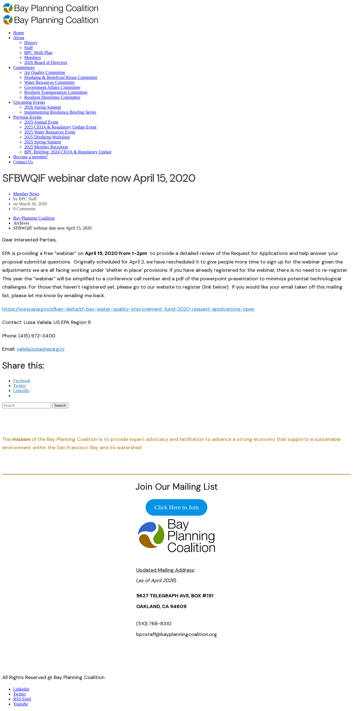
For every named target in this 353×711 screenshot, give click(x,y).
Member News (26, 193)
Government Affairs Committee (52, 87)
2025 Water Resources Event (49, 132)
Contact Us (23, 161)
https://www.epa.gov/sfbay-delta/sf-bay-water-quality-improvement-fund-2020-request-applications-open (128, 309)
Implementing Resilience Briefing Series (60, 112)
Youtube (20, 704)
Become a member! (30, 157)
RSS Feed (22, 699)
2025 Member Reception (46, 147)
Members (32, 57)
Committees (23, 67)
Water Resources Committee (49, 82)
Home (18, 32)
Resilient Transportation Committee (55, 92)
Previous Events (27, 117)
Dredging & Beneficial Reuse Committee (60, 77)
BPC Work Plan (38, 52)
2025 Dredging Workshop (47, 137)
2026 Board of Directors (45, 62)
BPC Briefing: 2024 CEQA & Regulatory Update (67, 152)
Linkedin (21, 689)
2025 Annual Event (41, 122)
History (31, 42)
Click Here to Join (176, 507)
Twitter (19, 694)
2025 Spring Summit (42, 142)
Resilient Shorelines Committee (52, 97)
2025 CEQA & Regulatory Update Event (60, 127)
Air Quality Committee (44, 72)
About (18, 37)
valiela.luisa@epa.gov (41, 349)
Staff (28, 47)
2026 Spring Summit (42, 107)
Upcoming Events (29, 102)
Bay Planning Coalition (34, 218)
